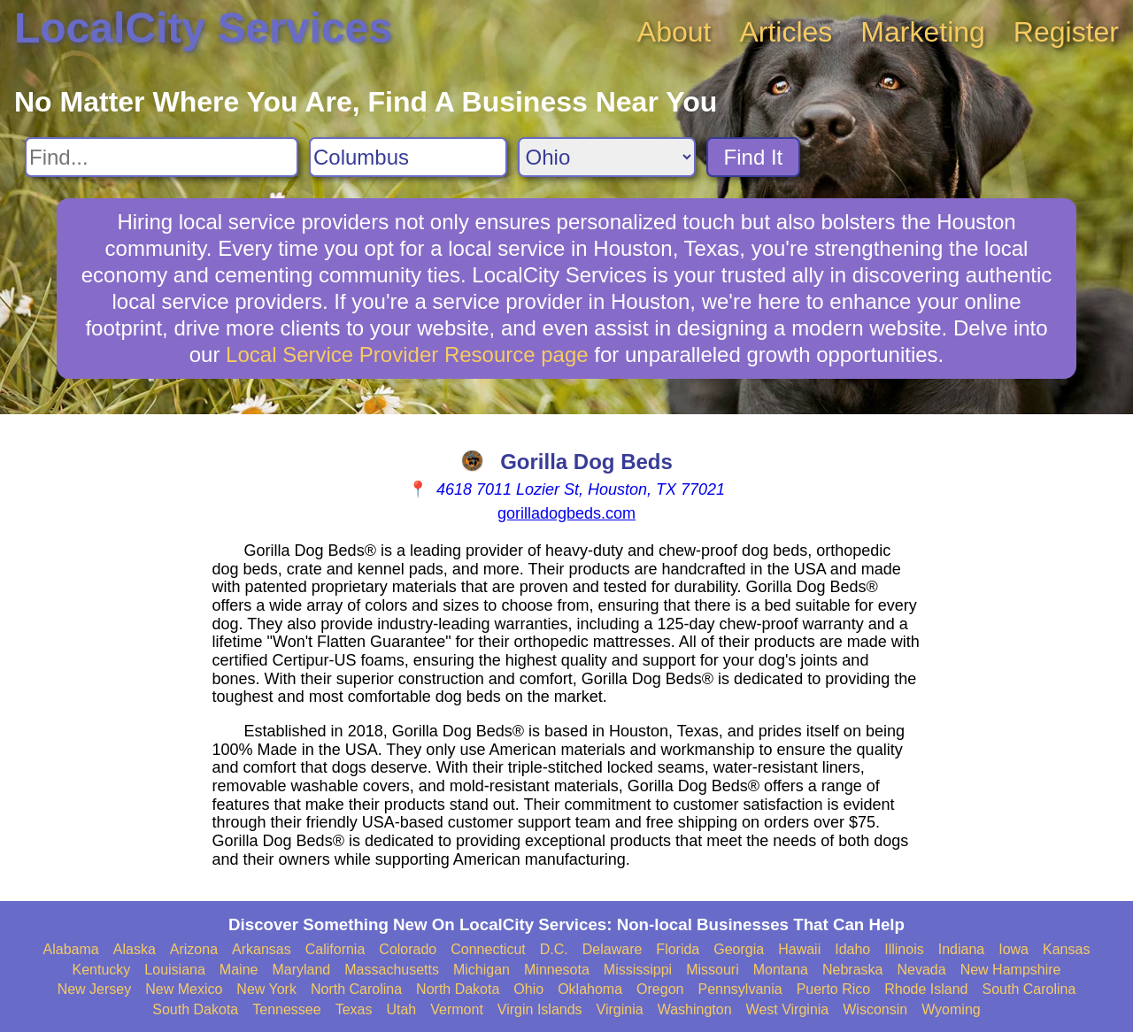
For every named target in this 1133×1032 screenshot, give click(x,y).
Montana (780, 969)
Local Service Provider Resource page (407, 354)
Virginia (620, 1009)
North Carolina (356, 989)
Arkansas (261, 949)
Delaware (612, 949)
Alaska (134, 949)
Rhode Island (925, 989)
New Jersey (95, 989)
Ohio (528, 989)
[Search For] (161, 157)
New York (266, 989)
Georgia (738, 949)
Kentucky (102, 969)
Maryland (301, 969)
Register (1066, 32)
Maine (239, 969)
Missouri (712, 969)
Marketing (922, 32)
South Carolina (1029, 989)
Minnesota (557, 969)
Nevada (921, 969)
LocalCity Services (203, 27)
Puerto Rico (834, 989)
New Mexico (183, 989)
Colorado (407, 949)
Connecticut (488, 949)
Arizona (194, 949)
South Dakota (195, 1009)
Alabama (71, 949)
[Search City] (408, 157)
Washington (695, 1009)
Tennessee (286, 1009)
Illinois (903, 949)
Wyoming (951, 1009)
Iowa (1013, 949)
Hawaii (799, 949)
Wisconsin (875, 1009)
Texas (354, 1009)
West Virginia (787, 1009)
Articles (785, 32)
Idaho (852, 949)
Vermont (456, 1009)
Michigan (481, 969)
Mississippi (638, 969)
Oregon (659, 989)
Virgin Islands (539, 1009)
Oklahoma (590, 989)
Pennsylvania (740, 989)
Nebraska (852, 969)
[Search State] (607, 157)
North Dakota (457, 989)
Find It (753, 157)
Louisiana (174, 969)
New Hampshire (1010, 969)
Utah (401, 1009)
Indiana (961, 949)
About (674, 32)
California (335, 949)
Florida (677, 949)
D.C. (554, 949)
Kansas (1066, 949)
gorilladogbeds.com (566, 513)
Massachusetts (391, 969)
